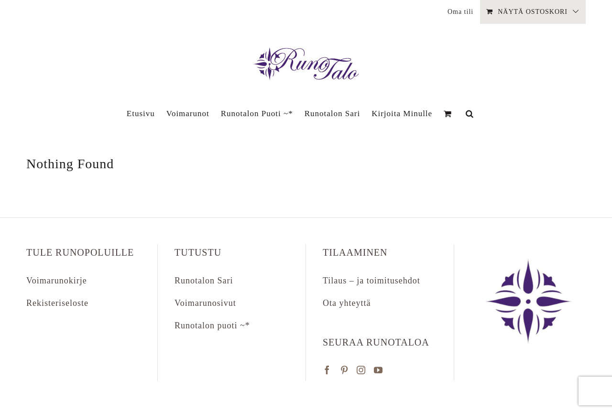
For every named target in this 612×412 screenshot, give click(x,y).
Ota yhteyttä (347, 303)
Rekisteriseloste (57, 303)
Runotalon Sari (204, 280)
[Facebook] (327, 370)
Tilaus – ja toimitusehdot (371, 280)
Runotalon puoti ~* (212, 325)
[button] (470, 113)
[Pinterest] (344, 370)
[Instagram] (361, 370)
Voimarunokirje (56, 280)
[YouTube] (378, 370)
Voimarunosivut (205, 303)
